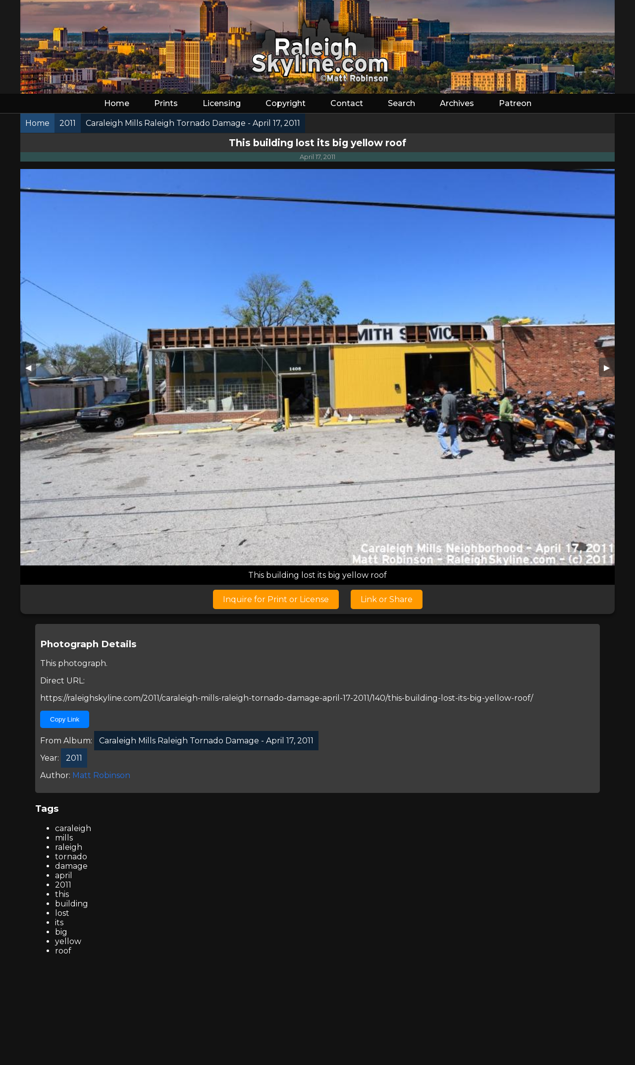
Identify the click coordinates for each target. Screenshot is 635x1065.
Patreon (515, 103)
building (71, 903)
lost (62, 913)
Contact (346, 103)
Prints (166, 103)
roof (63, 950)
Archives (457, 103)
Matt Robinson (101, 775)
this (62, 894)
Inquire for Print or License (276, 599)
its (59, 922)
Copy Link (64, 719)
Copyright (285, 103)
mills (64, 837)
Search (401, 103)
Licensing (222, 103)
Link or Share (387, 599)
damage (71, 866)
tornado (71, 856)
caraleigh (73, 828)
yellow (68, 941)
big (61, 932)
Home (116, 103)
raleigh (68, 847)
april (63, 875)
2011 (63, 885)
